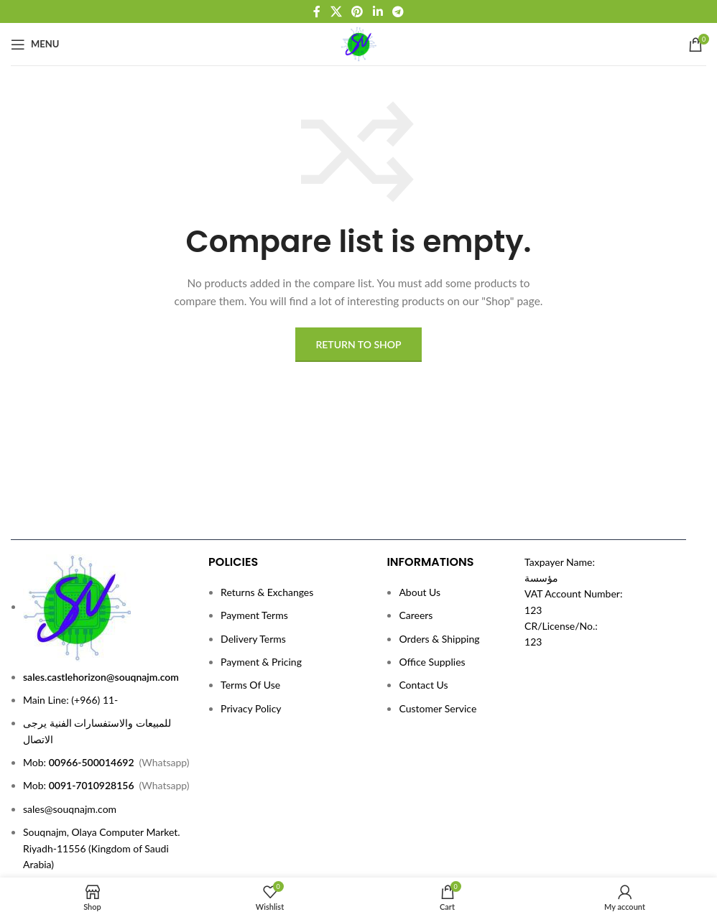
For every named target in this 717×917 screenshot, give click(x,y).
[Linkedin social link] (377, 11)
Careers (415, 615)
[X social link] (335, 11)
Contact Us (423, 685)
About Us (419, 592)
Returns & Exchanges (267, 592)
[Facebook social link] (316, 11)
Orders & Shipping (439, 639)
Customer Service (437, 708)
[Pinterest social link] (357, 11)
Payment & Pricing (261, 662)
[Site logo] (359, 43)
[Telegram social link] (397, 11)
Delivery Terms (253, 639)
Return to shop (358, 344)
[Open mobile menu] (35, 44)
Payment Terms (254, 615)
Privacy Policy (251, 708)
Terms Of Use (250, 685)
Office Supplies (432, 662)
